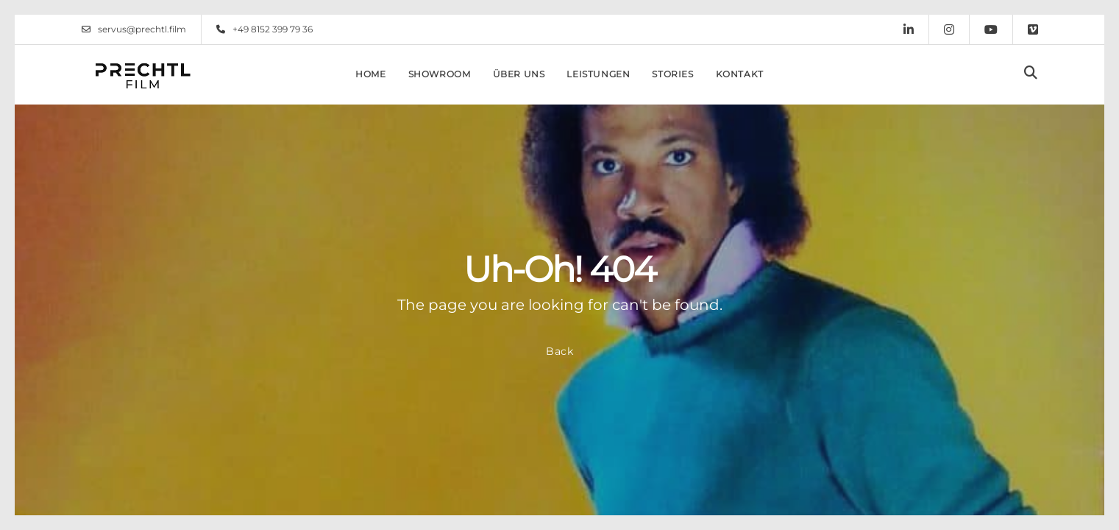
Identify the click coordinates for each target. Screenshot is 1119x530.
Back (560, 351)
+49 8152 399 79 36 (264, 29)
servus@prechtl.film (134, 29)
